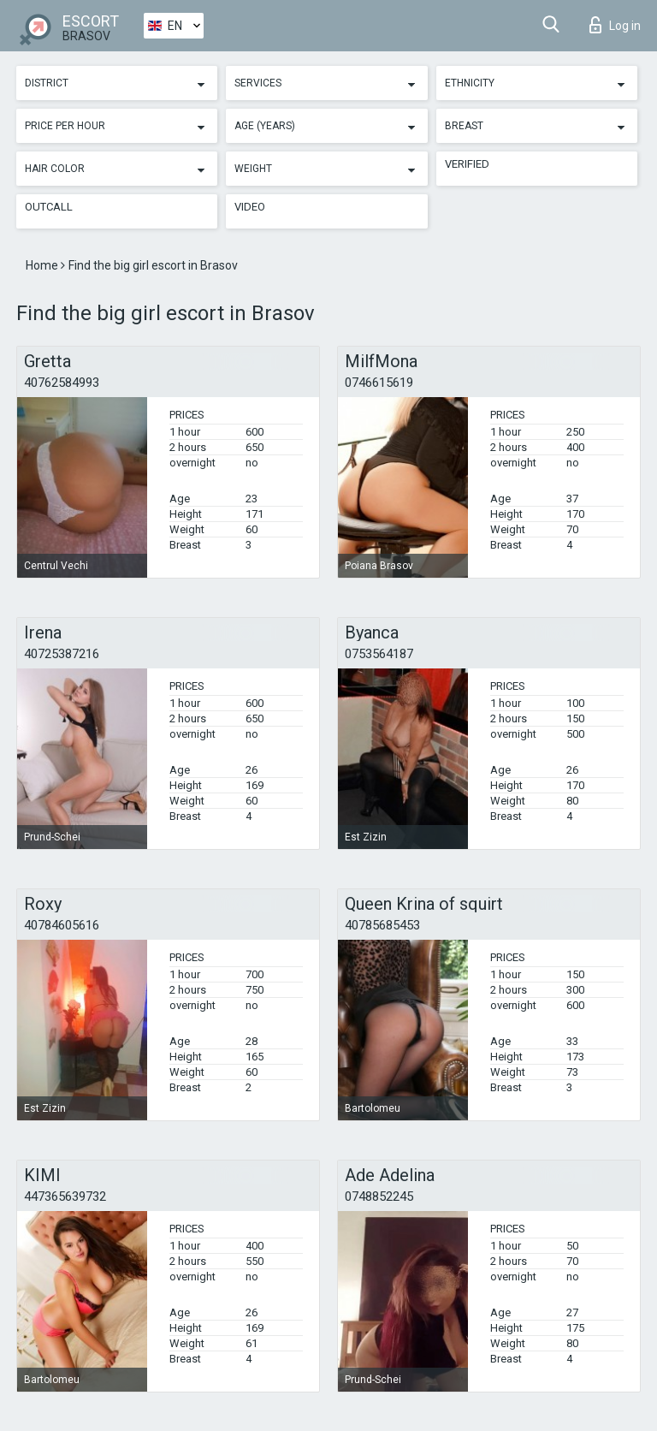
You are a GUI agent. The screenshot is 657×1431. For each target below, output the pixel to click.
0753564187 (379, 654)
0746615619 (379, 382)
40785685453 (382, 925)
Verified (467, 163)
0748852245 (379, 1196)
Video (249, 206)
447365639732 (65, 1196)
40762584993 (61, 382)
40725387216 (61, 654)
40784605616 (61, 925)
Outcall (49, 206)
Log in (615, 24)
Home (43, 265)
